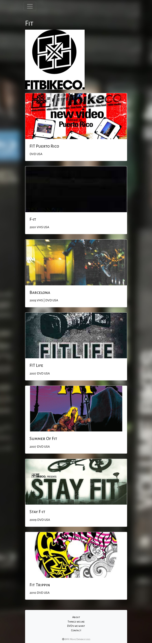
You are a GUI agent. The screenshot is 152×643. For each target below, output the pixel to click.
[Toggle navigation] (30, 6)
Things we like (76, 621)
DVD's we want (76, 625)
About (76, 617)
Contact (76, 630)
